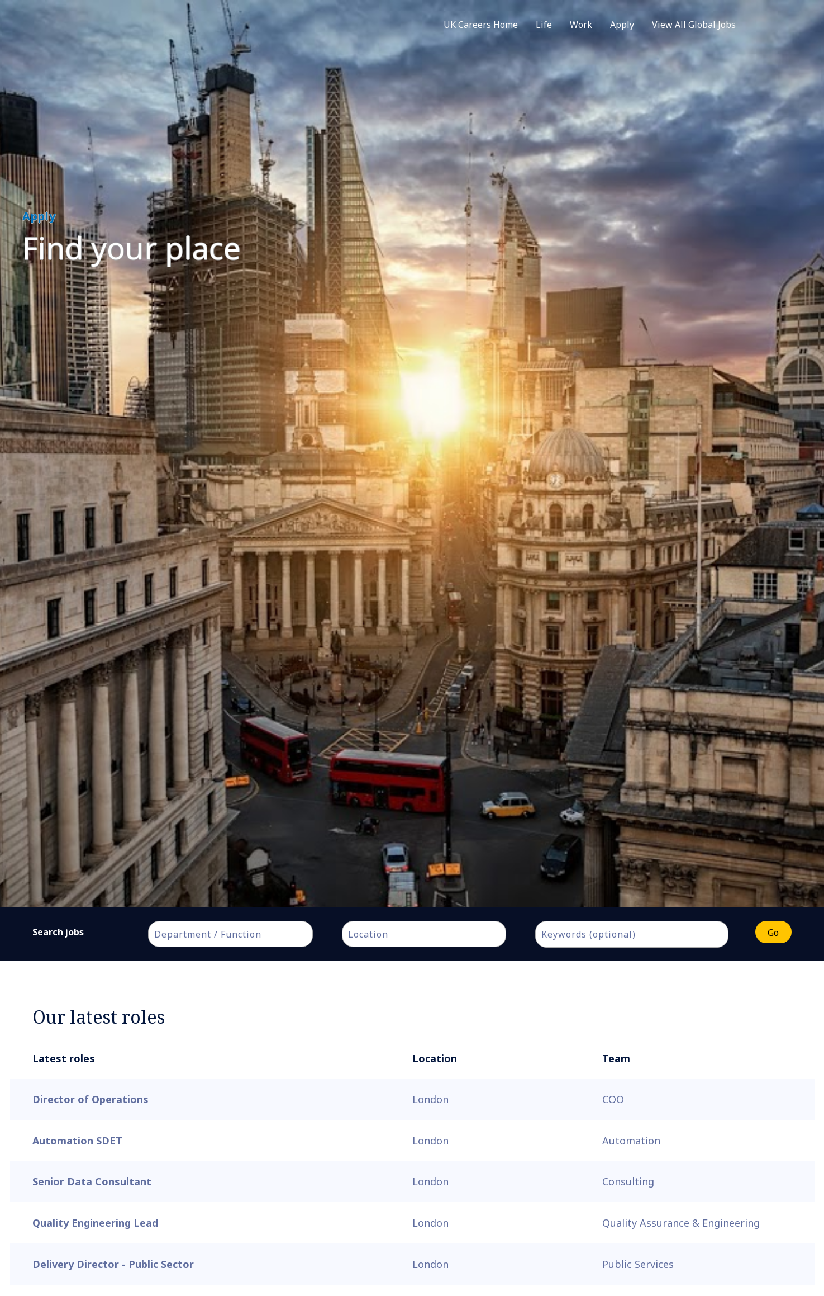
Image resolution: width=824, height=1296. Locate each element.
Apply (622, 24)
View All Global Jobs (694, 24)
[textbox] (235, 934)
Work (581, 24)
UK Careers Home (481, 24)
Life (544, 24)
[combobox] (230, 934)
